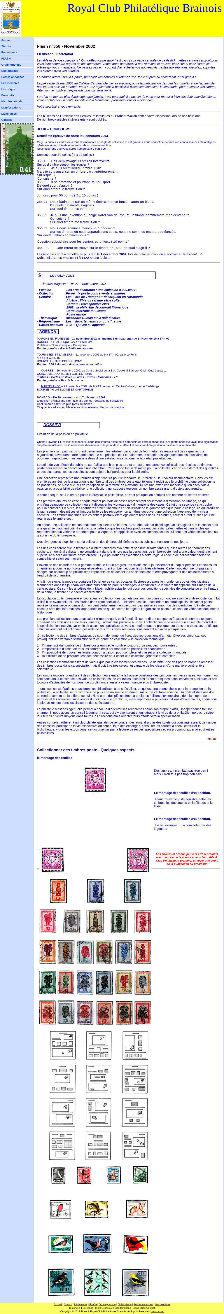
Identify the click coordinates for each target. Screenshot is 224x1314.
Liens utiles (9, 113)
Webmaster (157, 1311)
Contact (6, 119)
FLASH (6, 58)
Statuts (6, 46)
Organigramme (11, 64)
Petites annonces (12, 77)
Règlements (9, 52)
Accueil (6, 40)
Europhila (7, 95)
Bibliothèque (9, 70)
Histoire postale (11, 101)
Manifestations (11, 107)
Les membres (10, 83)
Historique (8, 89)
